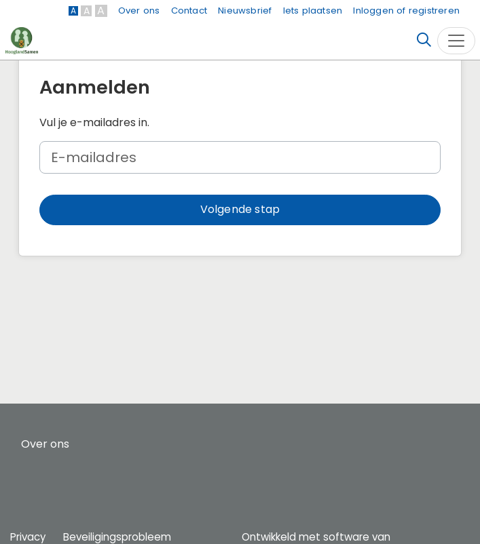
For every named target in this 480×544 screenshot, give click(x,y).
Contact (189, 10)
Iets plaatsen (313, 10)
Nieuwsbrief (245, 10)
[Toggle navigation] (456, 40)
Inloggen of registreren (406, 10)
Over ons (139, 10)
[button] (240, 210)
